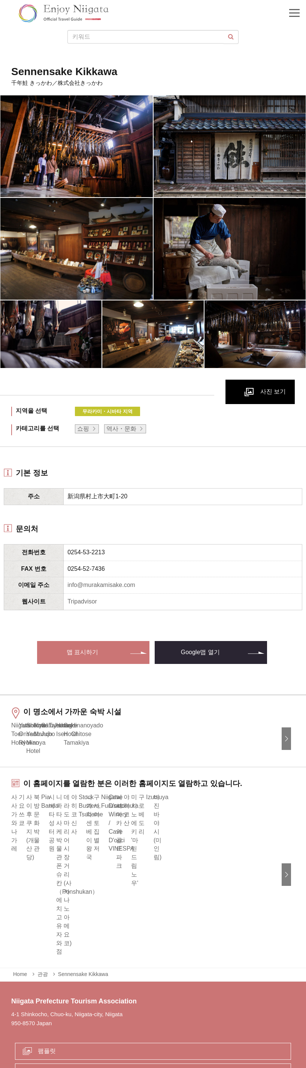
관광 (42, 907)
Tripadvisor (82, 601)
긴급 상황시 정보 (78, 1032)
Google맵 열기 (200, 652)
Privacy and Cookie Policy (215, 1032)
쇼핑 (83, 428)
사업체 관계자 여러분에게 (141, 1032)
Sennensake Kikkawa (83, 907)
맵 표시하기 (82, 652)
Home (20, 907)
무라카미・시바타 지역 (107, 411)
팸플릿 (47, 984)
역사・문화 (121, 428)
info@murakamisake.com (101, 585)
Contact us (52, 1004)
